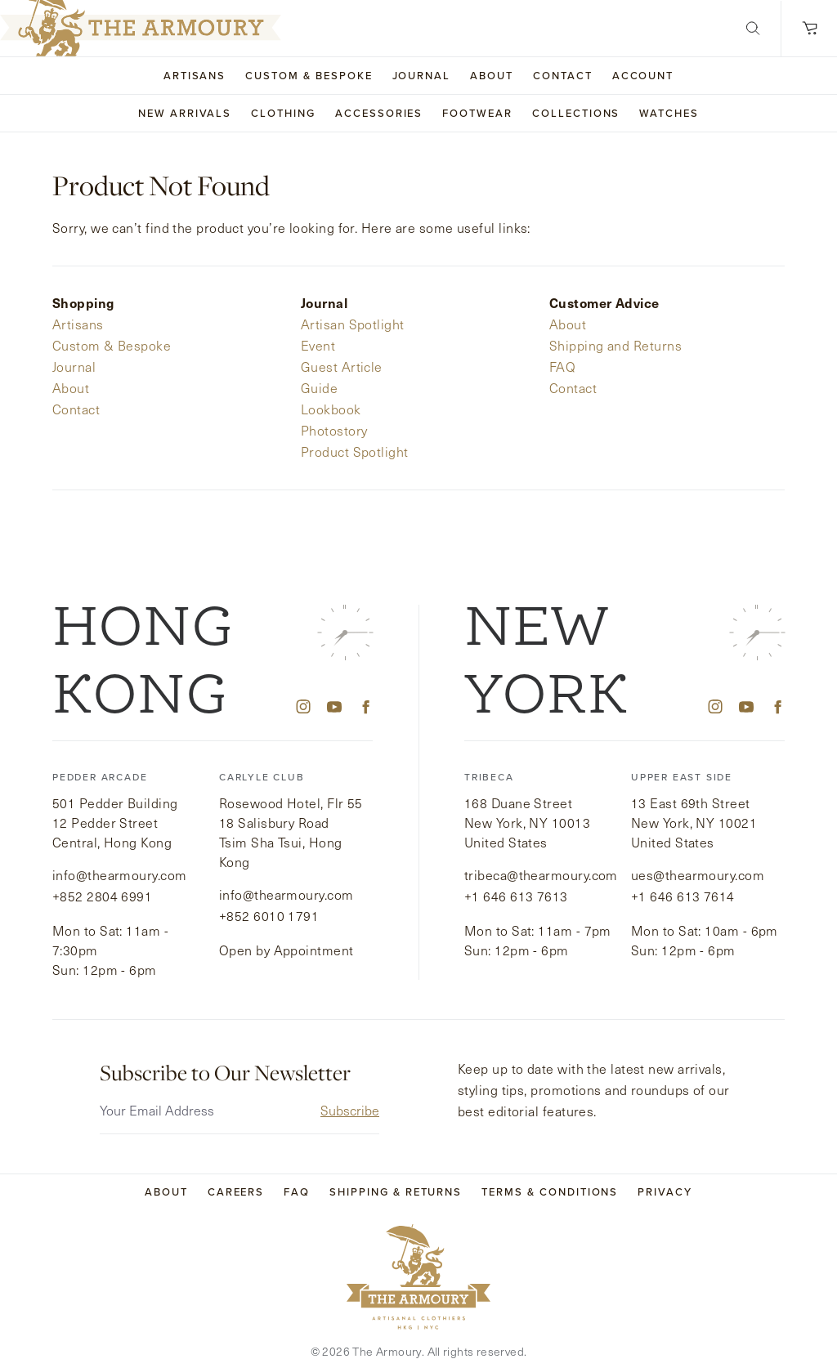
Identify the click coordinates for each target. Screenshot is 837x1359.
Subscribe (349, 1089)
